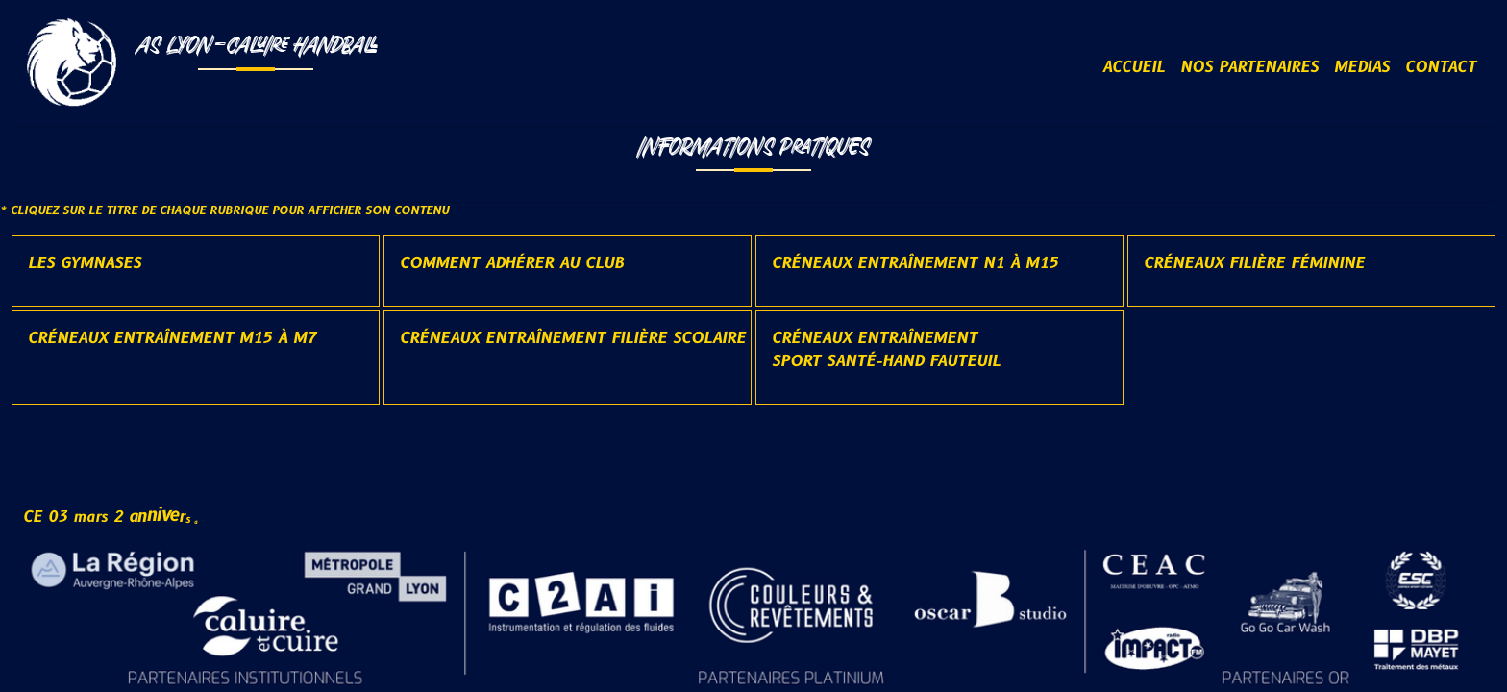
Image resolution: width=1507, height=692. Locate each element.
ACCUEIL (1133, 67)
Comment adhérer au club (512, 263)
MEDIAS (1362, 67)
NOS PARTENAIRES (1249, 67)
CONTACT (1440, 67)
